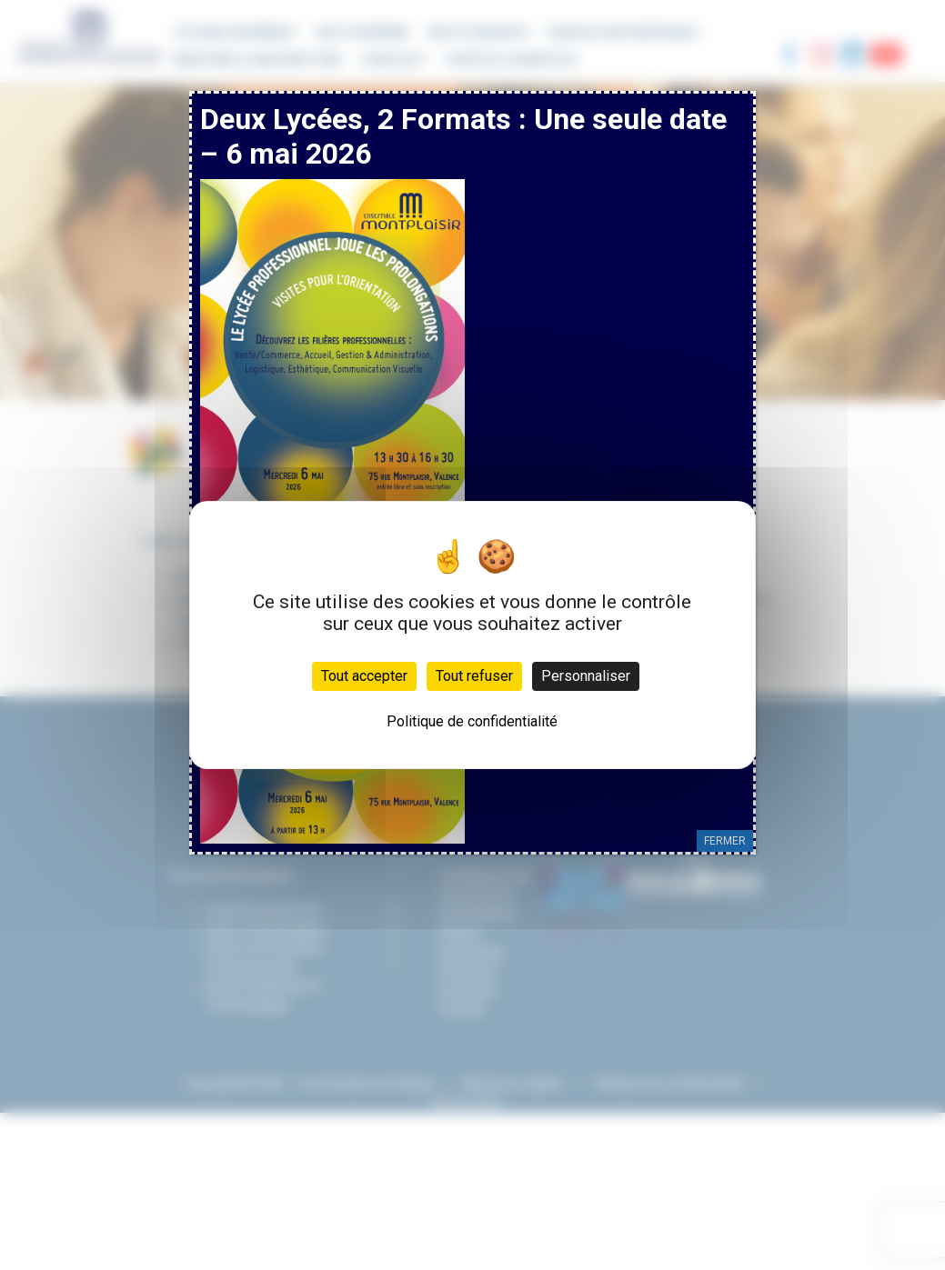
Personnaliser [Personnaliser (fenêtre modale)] (585, 676)
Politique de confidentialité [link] (472, 721)
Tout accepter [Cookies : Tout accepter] (364, 676)
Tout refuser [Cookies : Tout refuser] (474, 676)
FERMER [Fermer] (725, 841)
